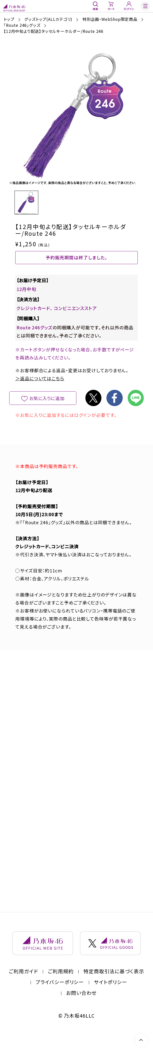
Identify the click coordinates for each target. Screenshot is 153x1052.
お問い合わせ (81, 1007)
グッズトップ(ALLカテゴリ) (48, 19)
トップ (9, 19)
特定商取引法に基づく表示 (113, 985)
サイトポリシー (110, 996)
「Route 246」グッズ (22, 25)
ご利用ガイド (23, 985)
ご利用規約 (61, 985)
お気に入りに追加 (47, 405)
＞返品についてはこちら (39, 386)
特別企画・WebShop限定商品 (109, 19)
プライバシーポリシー (60, 996)
